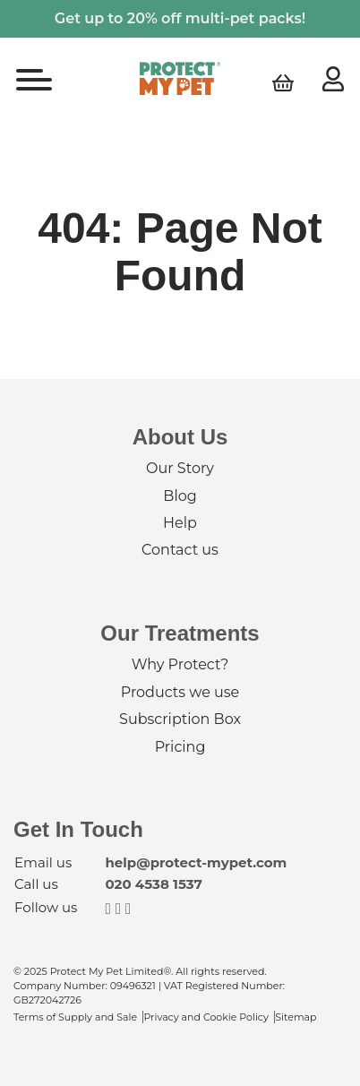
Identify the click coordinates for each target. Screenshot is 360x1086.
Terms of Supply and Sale (75, 1017)
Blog (179, 495)
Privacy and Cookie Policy (206, 1017)
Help (180, 522)
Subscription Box (180, 719)
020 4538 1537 (153, 883)
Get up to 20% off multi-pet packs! (180, 18)
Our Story (180, 468)
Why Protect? (180, 664)
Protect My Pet (180, 78)
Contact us (180, 549)
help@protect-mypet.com (196, 862)
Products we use (180, 692)
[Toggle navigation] (34, 82)
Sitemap (295, 1017)
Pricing (180, 746)
